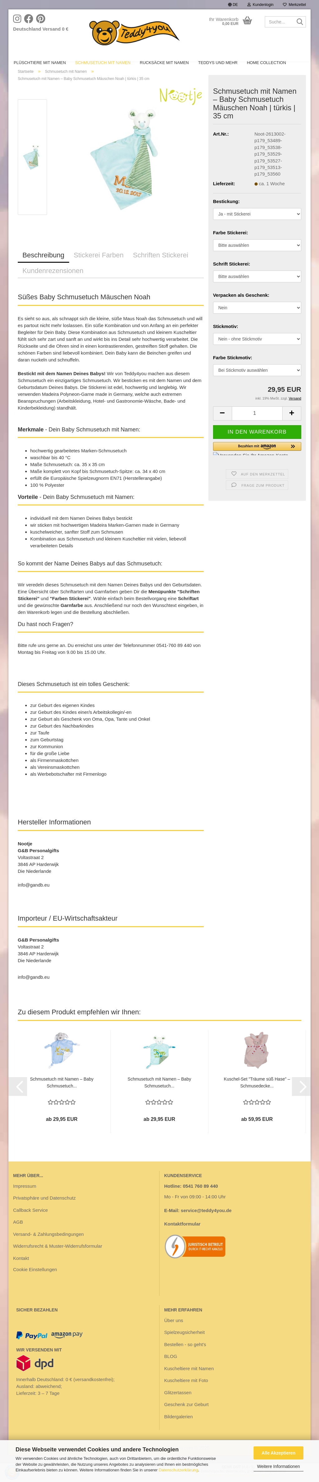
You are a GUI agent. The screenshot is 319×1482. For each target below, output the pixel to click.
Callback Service (30, 1220)
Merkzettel (294, 4)
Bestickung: (226, 211)
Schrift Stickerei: (231, 274)
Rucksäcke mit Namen (164, 62)
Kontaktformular (182, 1234)
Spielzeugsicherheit (184, 1342)
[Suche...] (300, 22)
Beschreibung (43, 265)
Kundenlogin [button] (260, 4)
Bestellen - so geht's (185, 1354)
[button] (233, 4)
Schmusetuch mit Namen (102, 62)
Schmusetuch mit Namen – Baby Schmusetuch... (61, 1093)
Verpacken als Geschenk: (241, 305)
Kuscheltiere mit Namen (189, 1378)
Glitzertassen (178, 1402)
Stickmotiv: (225, 336)
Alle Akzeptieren (278, 1452)
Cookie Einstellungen (35, 1279)
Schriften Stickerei (160, 265)
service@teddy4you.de (206, 1220)
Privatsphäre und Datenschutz (44, 1208)
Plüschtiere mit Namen (40, 62)
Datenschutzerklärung (178, 1470)
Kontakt (21, 1268)
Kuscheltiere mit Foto (186, 1390)
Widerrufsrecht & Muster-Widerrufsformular (57, 1256)
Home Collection (266, 62)
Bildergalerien (178, 1427)
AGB (18, 1232)
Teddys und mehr (217, 62)
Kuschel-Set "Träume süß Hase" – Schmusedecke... (257, 1093)
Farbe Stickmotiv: (232, 367)
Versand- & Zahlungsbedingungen (48, 1244)
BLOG (170, 1366)
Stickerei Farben (99, 265)
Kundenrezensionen (52, 281)
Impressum (24, 1196)
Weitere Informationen (278, 1466)
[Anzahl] (257, 424)
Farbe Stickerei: (230, 243)
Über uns (173, 1330)
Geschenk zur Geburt (186, 1414)
